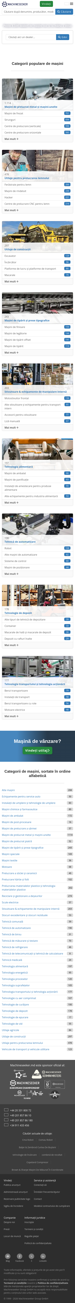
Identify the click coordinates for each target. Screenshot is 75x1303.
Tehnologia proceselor (15, 979)
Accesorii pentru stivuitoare (37, 415)
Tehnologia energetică (15, 972)
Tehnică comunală (12, 921)
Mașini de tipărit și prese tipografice (22, 847)
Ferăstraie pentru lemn (37, 184)
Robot (37, 548)
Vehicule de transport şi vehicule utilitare (25, 1049)
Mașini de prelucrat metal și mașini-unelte (26, 835)
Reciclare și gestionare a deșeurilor (22, 896)
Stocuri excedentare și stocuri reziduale (25, 915)
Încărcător (37, 262)
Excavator (37, 256)
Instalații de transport (37, 697)
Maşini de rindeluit (37, 191)
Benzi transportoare (37, 690)
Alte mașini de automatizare (37, 554)
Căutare (64, 11)
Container (37, 626)
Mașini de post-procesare (16, 822)
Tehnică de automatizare (16, 928)
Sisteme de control (37, 561)
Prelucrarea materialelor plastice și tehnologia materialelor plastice (28, 887)
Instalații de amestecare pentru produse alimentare (37, 488)
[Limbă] (66, 4)
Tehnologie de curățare (15, 1004)
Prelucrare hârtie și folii (15, 879)
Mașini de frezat (37, 113)
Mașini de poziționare (37, 567)
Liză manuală (37, 421)
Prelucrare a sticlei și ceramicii (19, 873)
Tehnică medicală (12, 960)
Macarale (37, 275)
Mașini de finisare (37, 327)
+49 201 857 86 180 (21, 1120)
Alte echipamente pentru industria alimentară (37, 496)
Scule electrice (10, 902)
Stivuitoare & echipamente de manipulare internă (30, 909)
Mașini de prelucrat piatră (17, 841)
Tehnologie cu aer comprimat (19, 998)
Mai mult (12, 139)
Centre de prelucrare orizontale (37, 132)
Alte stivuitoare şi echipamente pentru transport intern (37, 406)
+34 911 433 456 (19, 1125)
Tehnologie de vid (12, 1023)
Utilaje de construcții (14, 1036)
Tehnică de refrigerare (15, 947)
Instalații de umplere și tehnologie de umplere (28, 803)
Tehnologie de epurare (15, 1017)
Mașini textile (9, 860)
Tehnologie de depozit (15, 1011)
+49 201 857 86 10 (20, 1115)
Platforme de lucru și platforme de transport (37, 268)
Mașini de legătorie (37, 333)
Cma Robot (27, 1139)
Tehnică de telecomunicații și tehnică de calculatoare (32, 953)
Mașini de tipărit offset (37, 339)
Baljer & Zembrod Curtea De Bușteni (37, 1147)
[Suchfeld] (31, 37)
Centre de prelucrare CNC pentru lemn (37, 204)
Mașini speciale (11, 854)
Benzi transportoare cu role (37, 703)
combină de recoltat (52, 1154)
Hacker (37, 197)
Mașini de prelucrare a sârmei (19, 828)
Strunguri (37, 119)
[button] (71, 4)
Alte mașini (8, 790)
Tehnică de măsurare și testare (20, 940)
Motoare (7, 867)
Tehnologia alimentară (15, 966)
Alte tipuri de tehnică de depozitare (37, 619)
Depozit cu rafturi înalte (37, 638)
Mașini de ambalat (37, 473)
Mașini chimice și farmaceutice (19, 809)
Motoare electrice (37, 710)
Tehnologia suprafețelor (16, 985)
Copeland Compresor (37, 1162)
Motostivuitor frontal (37, 398)
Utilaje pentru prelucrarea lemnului (22, 1043)
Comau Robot (46, 1139)
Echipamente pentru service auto (21, 796)
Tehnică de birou (11, 934)
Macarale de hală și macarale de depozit (37, 632)
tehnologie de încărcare (25, 1154)
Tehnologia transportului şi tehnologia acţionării (30, 991)
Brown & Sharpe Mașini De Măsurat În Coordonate (37, 1169)
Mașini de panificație (37, 479)
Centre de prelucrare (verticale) (37, 126)
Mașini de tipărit (37, 346)
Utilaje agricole (10, 1030)
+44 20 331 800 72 (20, 1110)
